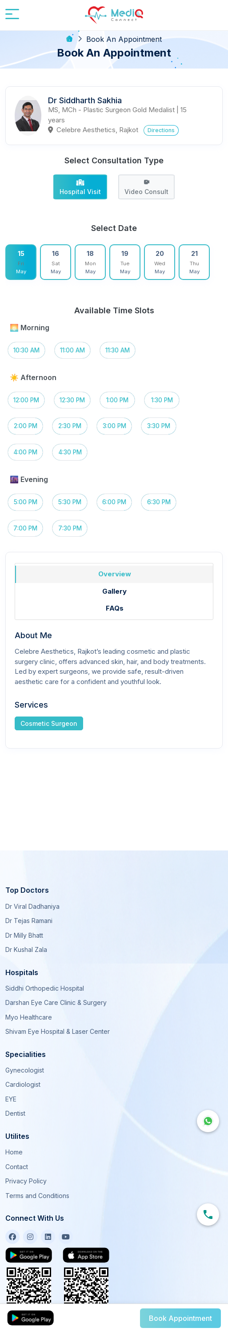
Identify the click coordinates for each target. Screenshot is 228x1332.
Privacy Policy (26, 1181)
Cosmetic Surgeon (48, 723)
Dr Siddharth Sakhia (85, 100)
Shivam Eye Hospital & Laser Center (57, 1031)
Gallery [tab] (114, 591)
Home (14, 1152)
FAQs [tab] (115, 608)
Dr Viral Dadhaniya (32, 906)
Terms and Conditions (37, 1195)
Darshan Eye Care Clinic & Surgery (56, 1002)
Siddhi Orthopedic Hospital (44, 988)
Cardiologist (22, 1084)
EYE (10, 1099)
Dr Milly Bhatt (24, 935)
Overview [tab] (114, 574)
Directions (161, 130)
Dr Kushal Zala (26, 949)
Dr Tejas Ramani (28, 920)
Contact (16, 1166)
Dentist (15, 1113)
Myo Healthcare (28, 1017)
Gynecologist (24, 1070)
